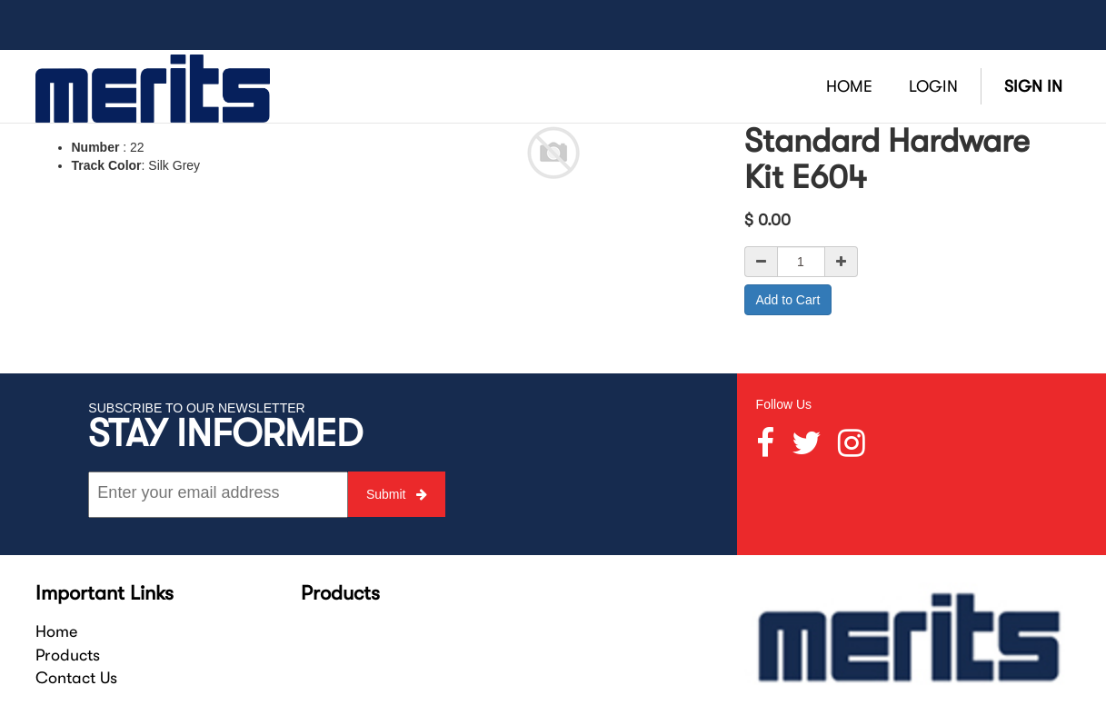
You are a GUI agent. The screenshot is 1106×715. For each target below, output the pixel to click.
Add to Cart (788, 300)
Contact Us (76, 678)
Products (67, 655)
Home (56, 631)
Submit (396, 494)
